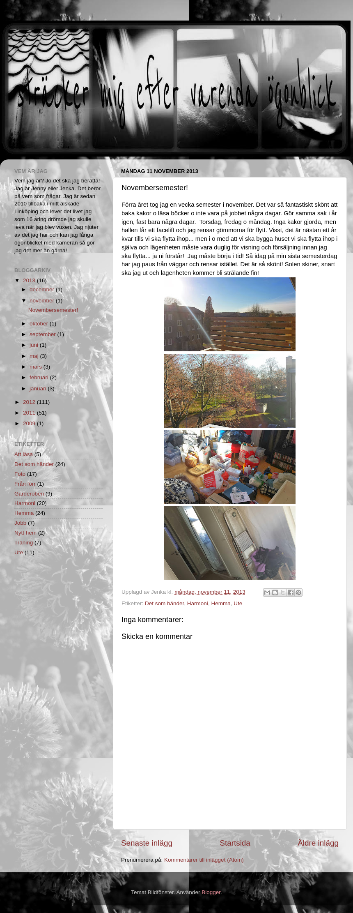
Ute (238, 603)
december (43, 289)
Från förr (25, 484)
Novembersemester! (53, 310)
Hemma (220, 603)
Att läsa (23, 454)
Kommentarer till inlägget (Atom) (204, 860)
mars (37, 367)
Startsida (235, 843)
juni (35, 345)
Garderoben (29, 494)
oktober (40, 323)
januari (39, 388)
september (43, 334)
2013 (30, 280)
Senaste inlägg (146, 843)
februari (40, 377)
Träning (23, 543)
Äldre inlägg (318, 843)
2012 (30, 402)
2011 (30, 413)
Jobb (20, 523)
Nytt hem (25, 533)
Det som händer (164, 603)
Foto (19, 474)
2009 (30, 423)
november (43, 300)
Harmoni (197, 603)
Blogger (211, 892)
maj (35, 356)
